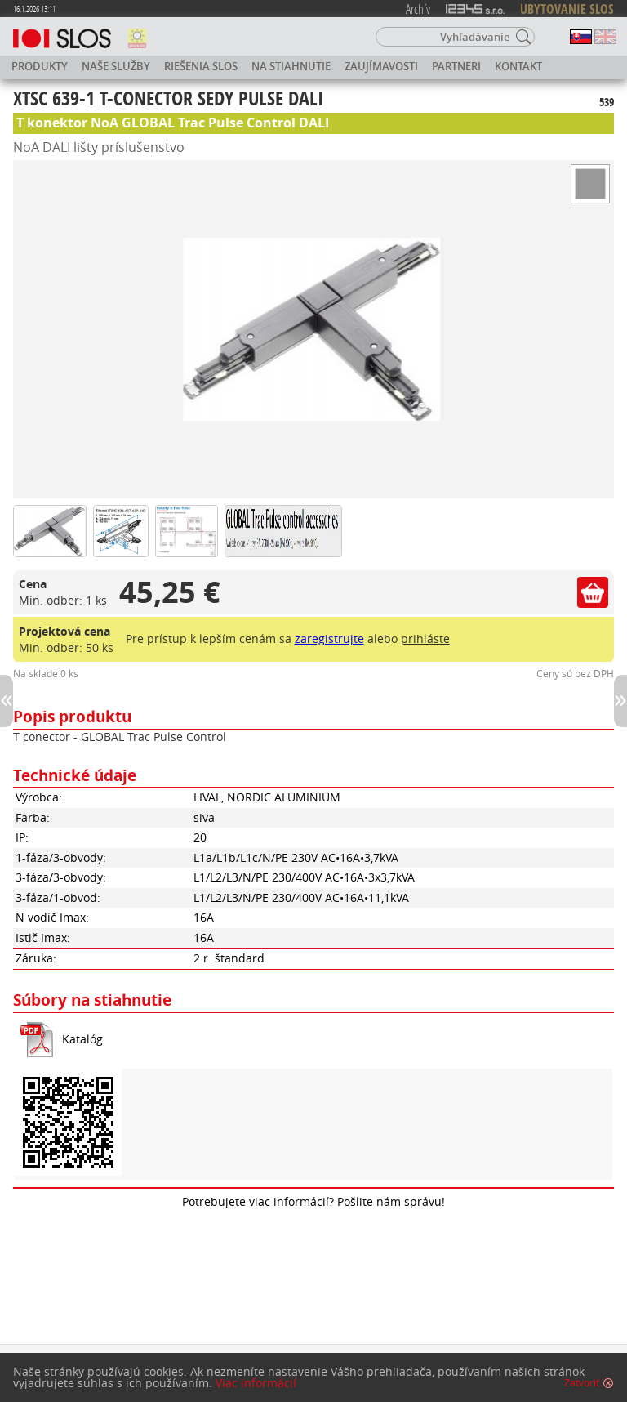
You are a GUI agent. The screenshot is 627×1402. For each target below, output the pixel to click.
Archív (418, 8)
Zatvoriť (581, 1394)
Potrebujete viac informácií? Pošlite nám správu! (313, 1201)
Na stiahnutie (291, 66)
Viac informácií (256, 1393)
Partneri (456, 66)
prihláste (425, 638)
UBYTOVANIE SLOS (567, 9)
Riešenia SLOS (201, 66)
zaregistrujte (329, 638)
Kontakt (518, 66)
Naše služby (116, 66)
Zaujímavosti (381, 66)
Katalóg (82, 1039)
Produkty (39, 66)
